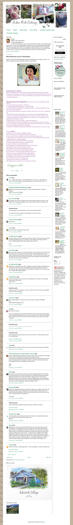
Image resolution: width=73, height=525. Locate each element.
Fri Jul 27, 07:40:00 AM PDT (15, 215)
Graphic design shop (47, 30)
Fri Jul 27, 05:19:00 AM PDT (15, 204)
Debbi (13, 39)
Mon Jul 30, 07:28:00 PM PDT (16, 283)
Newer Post (9, 457)
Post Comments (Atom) (19, 459)
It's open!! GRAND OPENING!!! (63, 242)
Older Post (48, 457)
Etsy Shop (23, 30)
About (15, 30)
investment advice (13, 407)
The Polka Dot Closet (14, 236)
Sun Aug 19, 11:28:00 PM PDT (16, 440)
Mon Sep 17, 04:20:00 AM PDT (16, 451)
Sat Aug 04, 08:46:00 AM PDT (16, 383)
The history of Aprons (62, 227)
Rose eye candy (62, 214)
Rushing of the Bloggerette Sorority (62, 127)
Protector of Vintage (14, 219)
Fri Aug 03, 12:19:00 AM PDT (15, 367)
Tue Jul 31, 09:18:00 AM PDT (15, 304)
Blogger (43, 522)
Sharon (10, 228)
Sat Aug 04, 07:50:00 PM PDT (16, 398)
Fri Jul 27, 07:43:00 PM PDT (15, 245)
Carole (10, 345)
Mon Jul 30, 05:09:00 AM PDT (16, 272)
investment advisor (13, 449)
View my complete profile (12, 51)
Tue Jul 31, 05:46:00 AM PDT (15, 293)
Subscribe (60, 52)
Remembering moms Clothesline (62, 154)
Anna (10, 177)
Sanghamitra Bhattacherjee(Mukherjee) (18, 187)
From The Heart (12, 198)
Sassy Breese (12, 250)
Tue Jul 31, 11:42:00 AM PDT (15, 320)
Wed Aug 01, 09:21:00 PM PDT (16, 349)
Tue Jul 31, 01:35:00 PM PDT (15, 328)
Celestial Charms (13, 414)
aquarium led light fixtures (15, 339)
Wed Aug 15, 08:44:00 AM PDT (16, 420)
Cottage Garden (12, 33)
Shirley (10, 372)
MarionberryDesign (58, 59)
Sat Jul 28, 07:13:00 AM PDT (15, 259)
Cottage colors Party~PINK (62, 184)
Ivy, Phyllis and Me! (13, 264)
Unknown (11, 445)
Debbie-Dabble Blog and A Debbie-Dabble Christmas (21, 353)
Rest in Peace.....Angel (63, 199)
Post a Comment (12, 454)
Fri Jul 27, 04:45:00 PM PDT (15, 231)
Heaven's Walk (12, 387)
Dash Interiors (12, 298)
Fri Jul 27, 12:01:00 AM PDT (15, 183)
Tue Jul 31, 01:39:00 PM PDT (15, 341)
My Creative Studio (63, 113)
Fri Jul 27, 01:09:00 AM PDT (15, 194)
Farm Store (34, 30)
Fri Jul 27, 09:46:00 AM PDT (15, 223)
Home (9, 30)
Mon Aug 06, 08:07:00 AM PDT (16, 409)
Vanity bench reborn (61, 169)
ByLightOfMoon (12, 277)
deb (10, 309)
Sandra (10, 425)
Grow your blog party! (62, 140)
